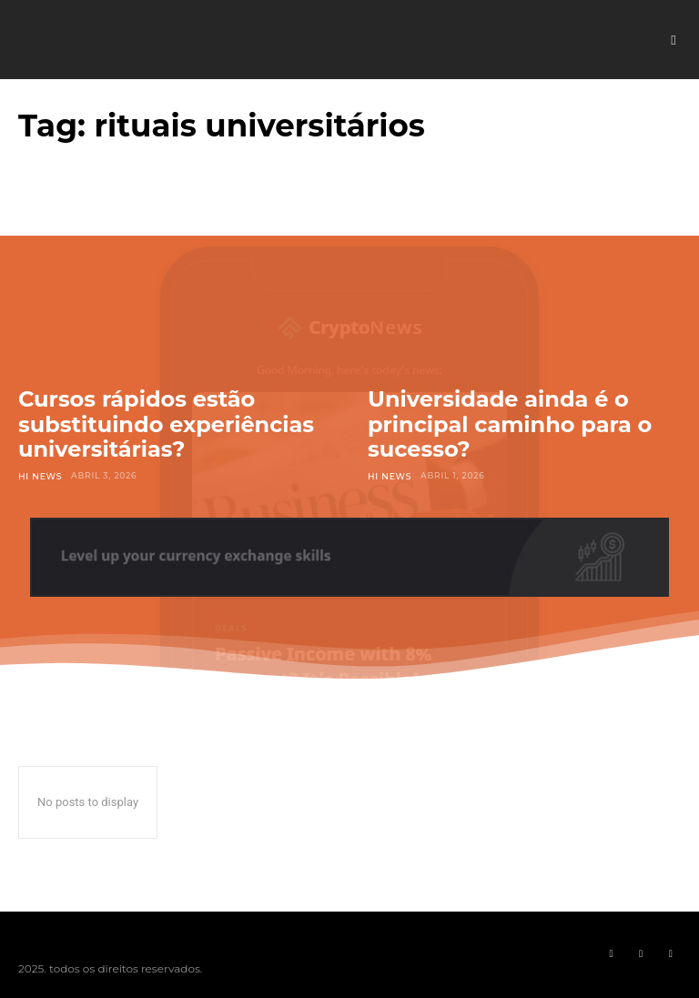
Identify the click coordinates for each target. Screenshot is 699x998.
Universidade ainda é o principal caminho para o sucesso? (510, 424)
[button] (673, 40)
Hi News (39, 475)
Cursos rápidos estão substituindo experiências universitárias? (166, 424)
